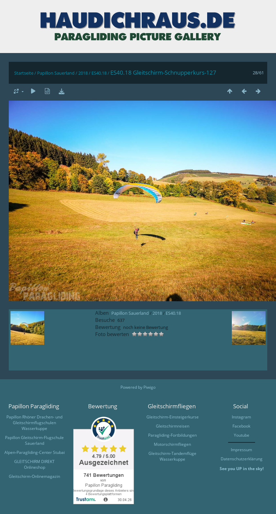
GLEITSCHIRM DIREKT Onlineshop (34, 464)
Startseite (23, 73)
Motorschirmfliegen (172, 444)
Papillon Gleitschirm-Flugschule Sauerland (34, 440)
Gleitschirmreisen (172, 426)
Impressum (241, 450)
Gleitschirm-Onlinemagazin (34, 476)
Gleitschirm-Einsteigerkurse (172, 417)
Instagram (241, 417)
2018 (83, 73)
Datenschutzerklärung (242, 459)
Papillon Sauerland (56, 73)
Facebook (241, 426)
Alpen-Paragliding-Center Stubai (34, 452)
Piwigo (149, 387)
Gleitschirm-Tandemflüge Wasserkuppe (172, 456)
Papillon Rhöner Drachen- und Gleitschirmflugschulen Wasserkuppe (34, 422)
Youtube (241, 435)
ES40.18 (99, 73)
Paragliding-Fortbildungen (172, 435)
